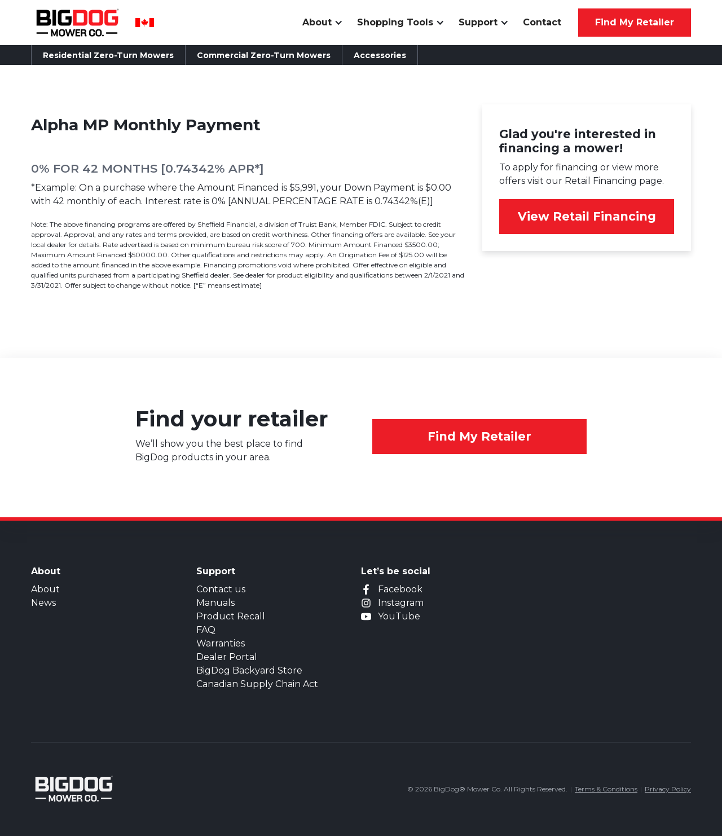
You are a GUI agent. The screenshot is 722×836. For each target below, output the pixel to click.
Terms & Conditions (606, 789)
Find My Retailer (479, 436)
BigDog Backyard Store (249, 670)
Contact (542, 22)
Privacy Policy (668, 789)
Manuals (215, 602)
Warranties (220, 643)
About (45, 589)
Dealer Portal (226, 657)
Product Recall (230, 616)
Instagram (401, 602)
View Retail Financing (587, 216)
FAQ (205, 629)
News (43, 602)
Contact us (220, 589)
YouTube (399, 616)
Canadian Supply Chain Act (257, 684)
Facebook (400, 589)
